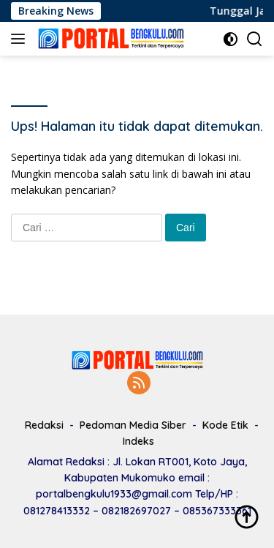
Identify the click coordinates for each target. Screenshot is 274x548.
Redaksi (44, 425)
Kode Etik (225, 425)
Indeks (138, 441)
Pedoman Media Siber (133, 425)
